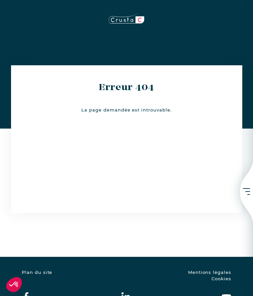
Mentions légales (209, 272)
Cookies (221, 278)
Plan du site (37, 272)
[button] (14, 285)
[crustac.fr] (126, 18)
